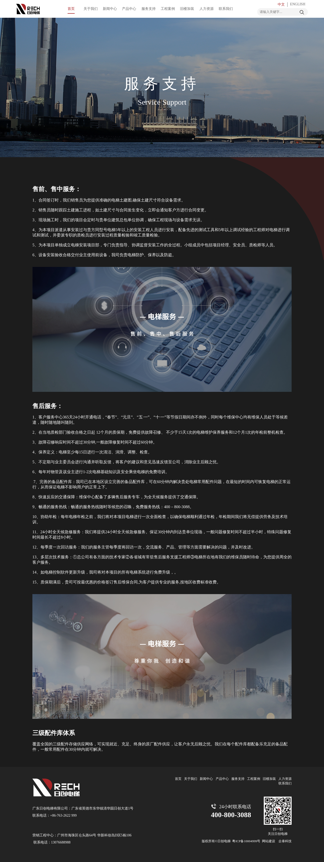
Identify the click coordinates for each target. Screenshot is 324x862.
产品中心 (222, 779)
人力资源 (285, 779)
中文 (281, 4)
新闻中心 (206, 779)
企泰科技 (285, 841)
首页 (178, 779)
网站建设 (268, 841)
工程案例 (253, 779)
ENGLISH (297, 4)
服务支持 (238, 779)
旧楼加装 (269, 779)
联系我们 (285, 783)
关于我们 (190, 779)
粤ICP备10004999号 (246, 841)
